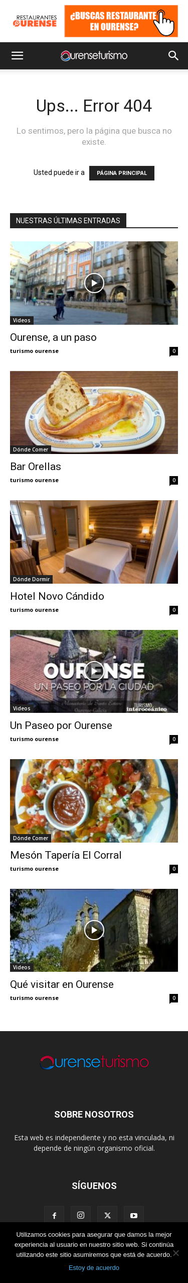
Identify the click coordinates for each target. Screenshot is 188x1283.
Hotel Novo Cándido (57, 596)
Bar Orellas (35, 467)
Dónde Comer (30, 449)
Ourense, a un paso (53, 337)
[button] (17, 55)
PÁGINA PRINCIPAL (122, 173)
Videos (22, 320)
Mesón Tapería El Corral (66, 855)
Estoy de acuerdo (94, 1267)
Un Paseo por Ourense (61, 725)
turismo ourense (34, 350)
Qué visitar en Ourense (62, 984)
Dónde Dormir (31, 579)
